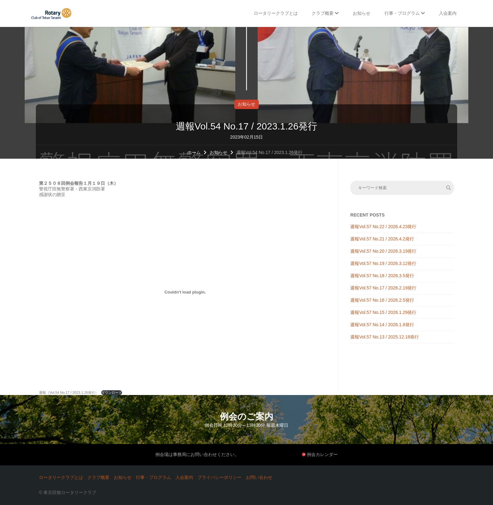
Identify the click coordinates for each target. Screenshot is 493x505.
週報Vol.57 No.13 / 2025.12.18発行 (384, 336)
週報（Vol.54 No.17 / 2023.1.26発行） (68, 392)
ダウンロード (111, 392)
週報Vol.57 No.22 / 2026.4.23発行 (383, 226)
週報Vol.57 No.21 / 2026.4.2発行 (382, 238)
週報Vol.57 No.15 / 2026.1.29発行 (383, 312)
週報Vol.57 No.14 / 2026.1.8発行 (382, 324)
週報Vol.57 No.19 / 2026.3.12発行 (383, 263)
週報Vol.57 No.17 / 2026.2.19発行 (383, 287)
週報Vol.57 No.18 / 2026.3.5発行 (382, 275)
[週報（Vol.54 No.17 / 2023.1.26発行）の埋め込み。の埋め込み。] (185, 292)
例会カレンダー (322, 454)
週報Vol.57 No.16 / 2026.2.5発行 (382, 300)
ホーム (194, 152)
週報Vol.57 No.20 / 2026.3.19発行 (383, 251)
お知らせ (246, 104)
